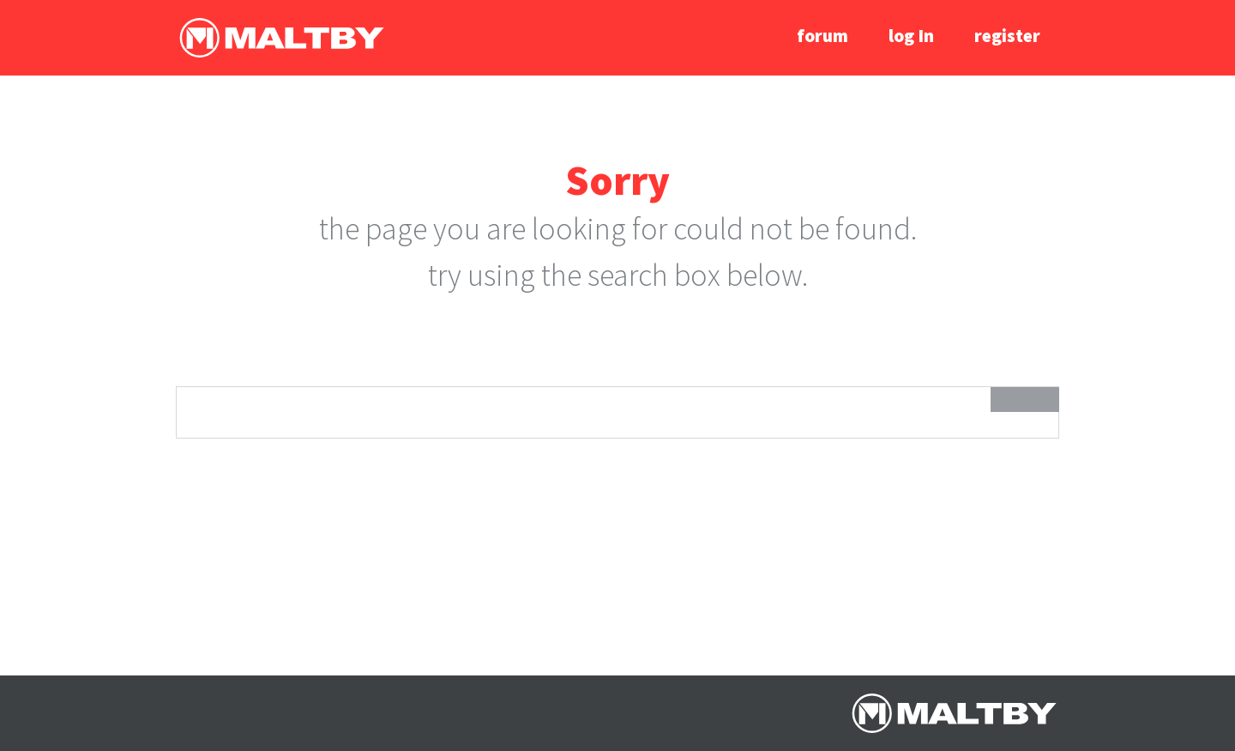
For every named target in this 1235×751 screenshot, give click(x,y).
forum (822, 35)
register (1007, 35)
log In (911, 35)
